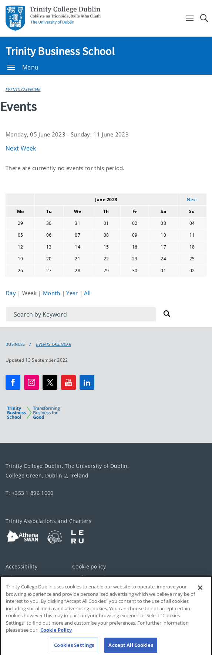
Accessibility (21, 566)
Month (52, 293)
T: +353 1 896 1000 (29, 492)
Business (15, 344)
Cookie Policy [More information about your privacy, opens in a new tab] (56, 634)
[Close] (200, 592)
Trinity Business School (60, 51)
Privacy (15, 577)
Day (11, 293)
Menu (22, 67)
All (87, 293)
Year (73, 293)
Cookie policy (89, 566)
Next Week (21, 148)
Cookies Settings (93, 577)
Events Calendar (23, 89)
